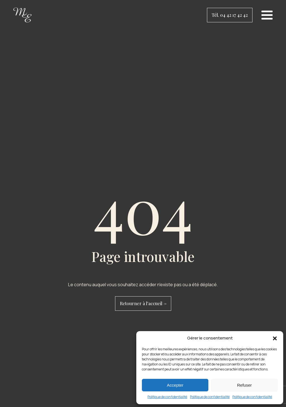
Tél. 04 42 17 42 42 (230, 15)
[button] (275, 338)
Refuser (244, 385)
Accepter (175, 385)
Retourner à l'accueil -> (143, 303)
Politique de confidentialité (167, 396)
